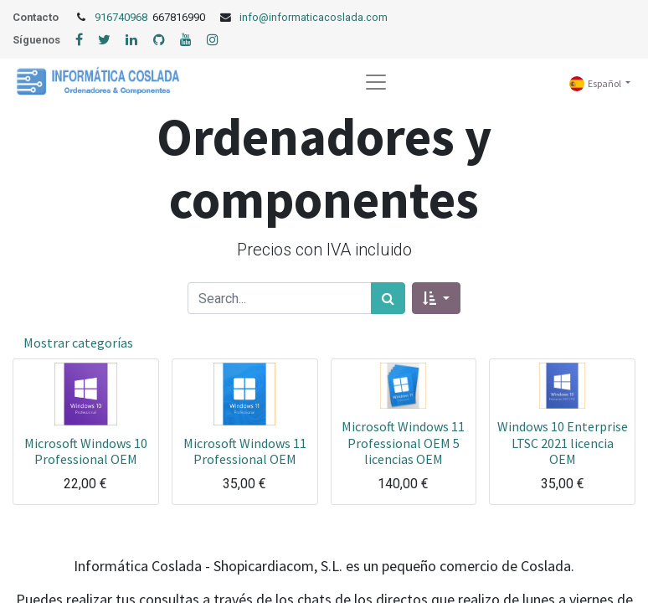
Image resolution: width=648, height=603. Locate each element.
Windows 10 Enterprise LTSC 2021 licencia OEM (562, 442)
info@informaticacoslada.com (313, 17)
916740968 (122, 17)
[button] (436, 298)
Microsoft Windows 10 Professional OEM (85, 451)
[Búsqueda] (388, 298)
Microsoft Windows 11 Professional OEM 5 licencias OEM (403, 442)
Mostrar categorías (78, 342)
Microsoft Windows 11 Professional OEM (244, 451)
